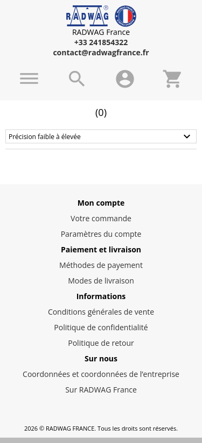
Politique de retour (101, 343)
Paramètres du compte (101, 234)
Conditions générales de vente (101, 312)
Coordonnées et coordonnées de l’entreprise (101, 374)
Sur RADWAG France (101, 389)
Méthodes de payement (101, 265)
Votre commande (101, 218)
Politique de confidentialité (101, 327)
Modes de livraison (101, 280)
